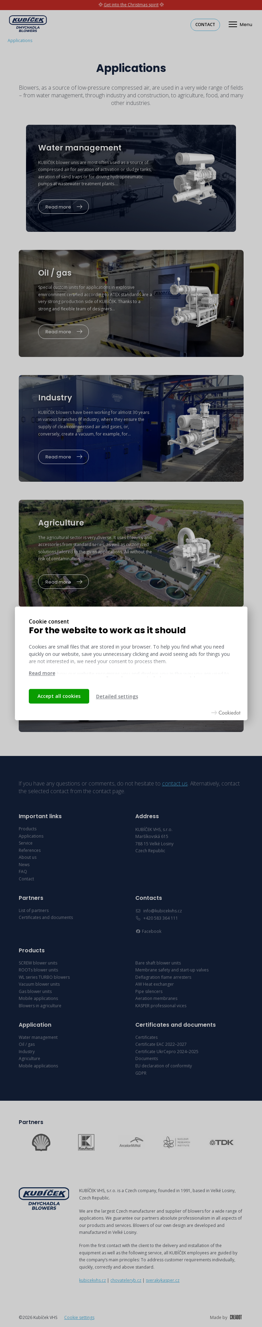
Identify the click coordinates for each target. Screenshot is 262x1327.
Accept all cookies (59, 696)
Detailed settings (117, 696)
